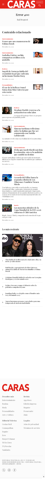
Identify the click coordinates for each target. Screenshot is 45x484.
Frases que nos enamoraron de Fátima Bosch (16, 42)
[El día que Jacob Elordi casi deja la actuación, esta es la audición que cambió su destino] (7, 150)
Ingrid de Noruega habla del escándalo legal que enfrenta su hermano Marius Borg (15, 73)
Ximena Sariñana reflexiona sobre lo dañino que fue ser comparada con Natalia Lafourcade (26, 132)
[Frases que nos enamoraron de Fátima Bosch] (38, 41)
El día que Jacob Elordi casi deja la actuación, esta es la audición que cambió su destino (28, 152)
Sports (16, 205)
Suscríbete (39, 2)
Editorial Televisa (9, 421)
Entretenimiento (7, 39)
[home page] (21, 4)
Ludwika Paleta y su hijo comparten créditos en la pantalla (13, 57)
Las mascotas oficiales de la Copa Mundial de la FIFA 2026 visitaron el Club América (27, 210)
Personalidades (7, 85)
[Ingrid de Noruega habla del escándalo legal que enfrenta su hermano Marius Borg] (38, 70)
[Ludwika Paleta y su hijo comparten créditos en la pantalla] (38, 54)
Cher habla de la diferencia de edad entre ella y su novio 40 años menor (23, 261)
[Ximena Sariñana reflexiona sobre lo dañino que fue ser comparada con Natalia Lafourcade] (7, 129)
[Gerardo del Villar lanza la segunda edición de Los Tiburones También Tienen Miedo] (7, 177)
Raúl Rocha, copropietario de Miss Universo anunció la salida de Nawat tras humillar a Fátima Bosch (22, 269)
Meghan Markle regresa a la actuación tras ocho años (27, 111)
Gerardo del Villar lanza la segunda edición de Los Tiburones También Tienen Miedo (26, 181)
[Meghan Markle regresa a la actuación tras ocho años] (7, 110)
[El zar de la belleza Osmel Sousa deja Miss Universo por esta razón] (38, 87)
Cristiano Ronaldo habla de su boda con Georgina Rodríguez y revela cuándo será (23, 278)
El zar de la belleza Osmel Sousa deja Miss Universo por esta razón (15, 89)
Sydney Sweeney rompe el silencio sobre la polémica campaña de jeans (20, 286)
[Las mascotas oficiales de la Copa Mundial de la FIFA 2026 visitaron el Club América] (7, 208)
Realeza (4, 69)
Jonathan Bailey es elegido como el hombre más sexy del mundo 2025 (22, 294)
